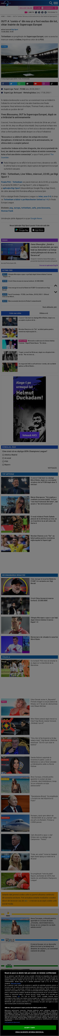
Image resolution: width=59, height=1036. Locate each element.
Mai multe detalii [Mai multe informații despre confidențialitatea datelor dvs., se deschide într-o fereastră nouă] (16, 983)
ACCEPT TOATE (29, 1027)
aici (19, 996)
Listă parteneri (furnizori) (12, 1022)
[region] (29, 1003)
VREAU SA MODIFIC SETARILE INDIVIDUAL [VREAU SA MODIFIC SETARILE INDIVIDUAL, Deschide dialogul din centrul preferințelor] (29, 1032)
